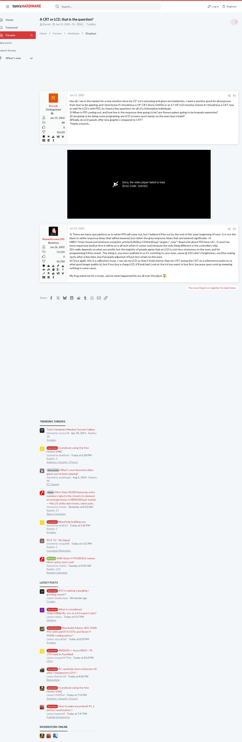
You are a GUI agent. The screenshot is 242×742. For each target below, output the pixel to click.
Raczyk (51, 24)
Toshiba (95, 24)
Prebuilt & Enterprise (199, 503)
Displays (192, 406)
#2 (173, 229)
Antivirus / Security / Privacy (203, 248)
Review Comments (198, 359)
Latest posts (190, 368)
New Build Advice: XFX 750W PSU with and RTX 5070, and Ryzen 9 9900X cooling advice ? (213, 418)
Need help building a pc (207, 308)
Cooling (192, 387)
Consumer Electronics (200, 337)
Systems (192, 226)
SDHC (84, 24)
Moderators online (195, 513)
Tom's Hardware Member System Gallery (212, 216)
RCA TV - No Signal (199, 326)
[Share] (167, 95)
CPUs (191, 447)
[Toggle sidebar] (234, 22)
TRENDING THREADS (193, 207)
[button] (7, 6)
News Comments (197, 300)
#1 (173, 95)
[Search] (103, 6)
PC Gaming (194, 270)
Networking (194, 466)
